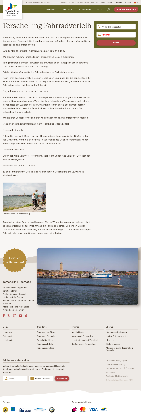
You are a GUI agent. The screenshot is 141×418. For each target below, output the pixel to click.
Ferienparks (51, 9)
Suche (116, 43)
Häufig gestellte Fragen (13, 297)
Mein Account (106, 3)
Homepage (8, 332)
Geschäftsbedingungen (116, 360)
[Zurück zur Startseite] (12, 9)
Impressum (110, 372)
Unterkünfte (67, 9)
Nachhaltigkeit (78, 332)
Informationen (84, 9)
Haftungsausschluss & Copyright (120, 368)
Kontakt (128, 3)
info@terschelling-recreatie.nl (16, 307)
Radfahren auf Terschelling (84, 344)
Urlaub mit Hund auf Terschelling (86, 340)
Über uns (118, 3)
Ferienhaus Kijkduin (45, 344)
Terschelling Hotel (45, 340)
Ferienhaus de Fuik (45, 348)
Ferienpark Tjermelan (46, 336)
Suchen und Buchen (126, 9)
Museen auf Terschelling (82, 336)
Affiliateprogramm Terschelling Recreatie (119, 349)
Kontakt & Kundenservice (117, 336)
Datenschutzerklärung (115, 364)
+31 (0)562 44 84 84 (90, 3)
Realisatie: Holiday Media (117, 376)
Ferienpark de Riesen (46, 332)
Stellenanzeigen (113, 344)
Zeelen (58, 57)
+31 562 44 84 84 (18, 300)
